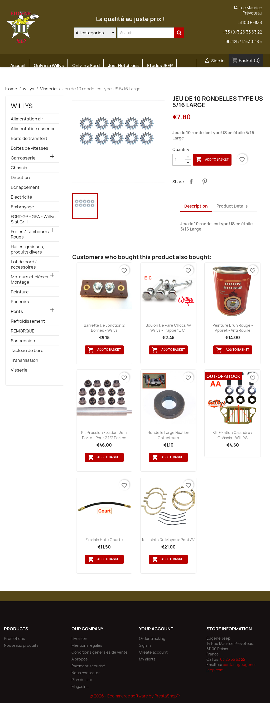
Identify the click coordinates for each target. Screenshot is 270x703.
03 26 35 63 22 (232, 659)
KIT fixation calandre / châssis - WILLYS (233, 435)
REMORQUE (23, 331)
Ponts (17, 311)
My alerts (147, 659)
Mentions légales (86, 645)
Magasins (80, 686)
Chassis (19, 168)
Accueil (17, 65)
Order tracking (152, 638)
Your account (156, 629)
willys (22, 105)
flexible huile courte (104, 539)
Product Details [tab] (232, 206)
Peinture (20, 292)
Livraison (79, 638)
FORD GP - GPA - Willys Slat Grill (33, 219)
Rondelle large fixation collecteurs (168, 435)
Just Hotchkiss (123, 65)
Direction (20, 177)
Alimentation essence (33, 129)
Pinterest (204, 181)
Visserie (19, 370)
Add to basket (212, 159)
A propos (79, 659)
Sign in (145, 645)
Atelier (17, 78)
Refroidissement (28, 321)
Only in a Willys (49, 65)
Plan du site (81, 679)
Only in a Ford (86, 65)
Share (191, 181)
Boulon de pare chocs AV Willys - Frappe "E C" (168, 328)
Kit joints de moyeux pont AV (168, 539)
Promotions (14, 638)
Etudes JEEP (160, 65)
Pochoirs (20, 301)
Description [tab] (196, 206)
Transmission (24, 360)
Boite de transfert (29, 138)
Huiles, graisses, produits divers (27, 249)
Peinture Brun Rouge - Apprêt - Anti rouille (233, 328)
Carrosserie (23, 158)
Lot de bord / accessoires (24, 264)
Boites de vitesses (29, 148)
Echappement (25, 187)
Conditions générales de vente (99, 652)
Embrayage (22, 207)
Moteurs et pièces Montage (29, 279)
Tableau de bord (27, 350)
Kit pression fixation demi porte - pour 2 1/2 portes (104, 435)
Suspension (23, 341)
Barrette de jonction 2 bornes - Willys (104, 328)
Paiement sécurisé (88, 665)
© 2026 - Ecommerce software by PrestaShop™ (135, 696)
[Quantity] (178, 160)
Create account (153, 652)
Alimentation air (27, 119)
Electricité (21, 197)
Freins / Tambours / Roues (30, 234)
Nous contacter (85, 672)
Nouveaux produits (21, 645)
